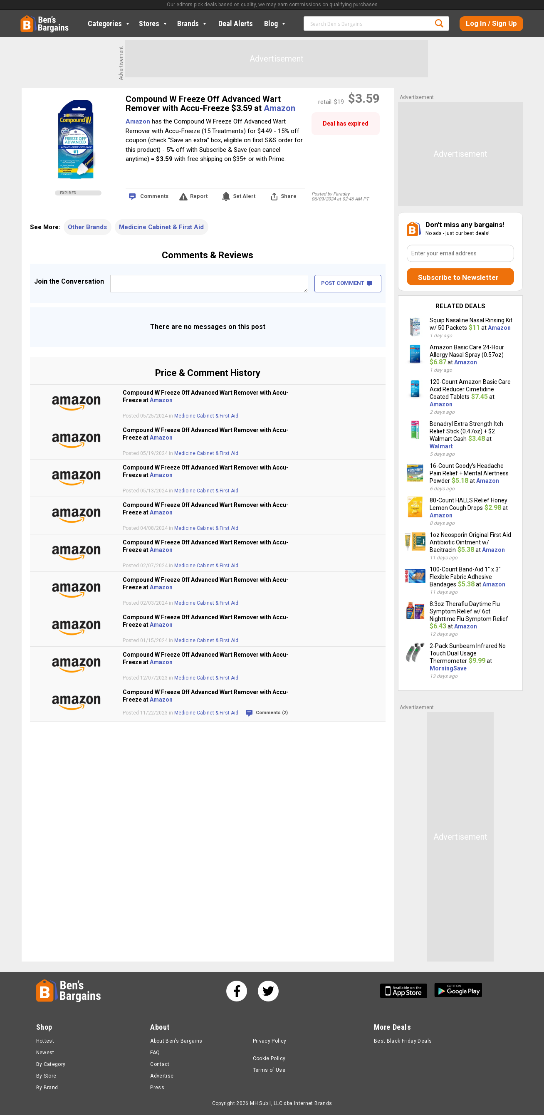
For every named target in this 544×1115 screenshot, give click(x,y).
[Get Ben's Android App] (458, 991)
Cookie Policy (269, 1058)
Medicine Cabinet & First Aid (161, 227)
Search (439, 23)
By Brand (47, 1087)
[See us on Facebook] (236, 991)
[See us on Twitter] (268, 991)
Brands (192, 23)
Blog (275, 23)
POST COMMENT (346, 283)
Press (157, 1087)
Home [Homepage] (26, 19)
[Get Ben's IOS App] (406, 991)
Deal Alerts (235, 23)
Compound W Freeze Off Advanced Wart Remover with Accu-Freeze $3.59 (203, 103)
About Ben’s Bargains (176, 1041)
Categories (109, 23)
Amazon (279, 108)
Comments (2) (272, 712)
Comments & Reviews (207, 255)
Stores (153, 23)
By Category (51, 1064)
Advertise (161, 1076)
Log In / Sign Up (491, 23)
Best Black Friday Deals (403, 1041)
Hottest (45, 1041)
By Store (46, 1076)
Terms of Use (269, 1070)
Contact (160, 1064)
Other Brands (87, 227)
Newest (45, 1053)
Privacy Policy (270, 1041)
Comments (154, 196)
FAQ (155, 1053)
